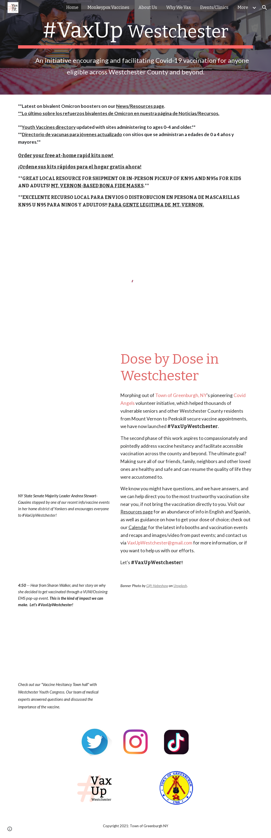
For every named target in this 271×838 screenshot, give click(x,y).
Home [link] (72, 7)
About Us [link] (147, 7)
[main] (135, 47)
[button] (264, 7)
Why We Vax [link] (178, 7)
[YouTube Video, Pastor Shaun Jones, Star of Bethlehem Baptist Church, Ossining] (64, 379)
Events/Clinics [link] (214, 7)
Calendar (137, 527)
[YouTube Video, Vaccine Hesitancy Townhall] (64, 644)
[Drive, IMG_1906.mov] (64, 453)
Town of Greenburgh (176, 395)
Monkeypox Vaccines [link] (108, 7)
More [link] (243, 7)
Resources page (136, 512)
